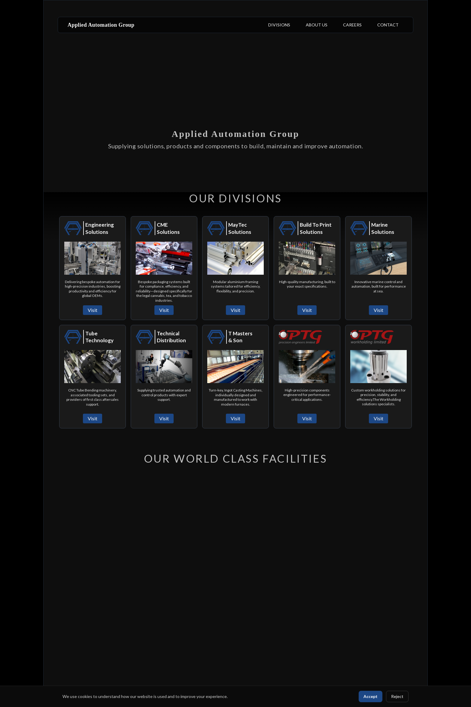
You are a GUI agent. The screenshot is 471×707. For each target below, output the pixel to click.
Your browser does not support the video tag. (235, 96)
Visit (92, 310)
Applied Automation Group (101, 25)
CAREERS (352, 24)
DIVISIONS (279, 24)
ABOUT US (316, 24)
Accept (370, 696)
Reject (397, 696)
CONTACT (388, 24)
